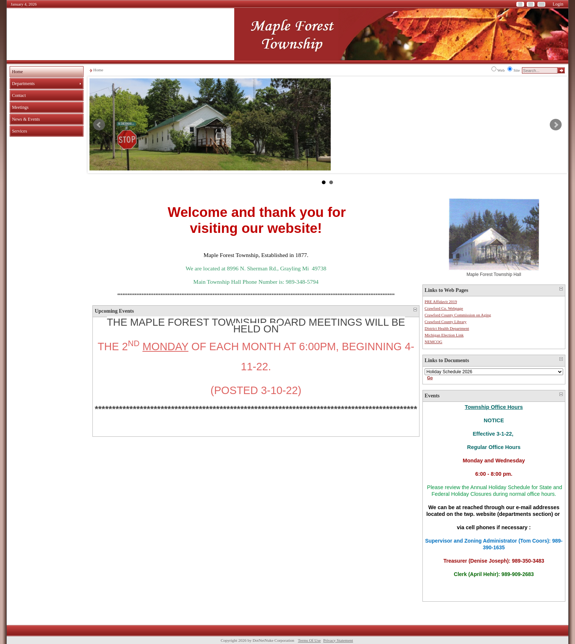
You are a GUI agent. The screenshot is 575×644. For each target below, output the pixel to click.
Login (558, 4)
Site (516, 70)
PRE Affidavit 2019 (441, 301)
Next (556, 125)
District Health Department (447, 328)
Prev (99, 125)
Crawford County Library (446, 321)
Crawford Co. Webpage (444, 308)
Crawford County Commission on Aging (458, 315)
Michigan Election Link (444, 335)
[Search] (540, 70)
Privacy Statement (338, 640)
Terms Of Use (309, 640)
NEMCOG (433, 341)
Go (429, 377)
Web (501, 70)
